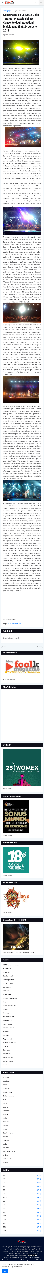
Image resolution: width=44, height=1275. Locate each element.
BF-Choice (6, 972)
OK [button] (5, 1271)
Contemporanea (8, 980)
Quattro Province (8, 1133)
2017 (22, 1201)
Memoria (6, 1013)
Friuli (4, 1099)
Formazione (7, 994)
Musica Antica (7, 1020)
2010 (22, 1175)
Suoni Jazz (6, 1050)
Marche (5, 1114)
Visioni (5, 1065)
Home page (7, 11)
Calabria (6, 1085)
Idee (4, 1002)
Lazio (5, 1103)
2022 (22, 1220)
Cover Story (7, 987)
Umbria (5, 1155)
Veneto (5, 1162)
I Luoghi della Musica (19, 11)
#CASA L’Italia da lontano (11, 965)
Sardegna (6, 1140)
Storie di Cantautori (9, 1042)
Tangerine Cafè (8, 1057)
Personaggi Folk (8, 1028)
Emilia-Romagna (8, 1096)
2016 (22, 1197)
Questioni (6, 1035)
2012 (22, 1183)
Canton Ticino (7, 1092)
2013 (22, 1186)
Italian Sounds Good (9, 1005)
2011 (22, 1179)
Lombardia (6, 1111)
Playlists (6, 1031)
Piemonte (6, 1125)
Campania (6, 1088)
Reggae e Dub (7, 1039)
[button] (2, 2)
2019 (22, 1209)
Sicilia (5, 1144)
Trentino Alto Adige (9, 1151)
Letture (5, 1009)
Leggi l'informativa (16, 1267)
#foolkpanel (7, 968)
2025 (22, 1231)
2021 (22, 1216)
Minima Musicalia (8, 1017)
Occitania (6, 1122)
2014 (22, 1190)
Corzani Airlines (8, 983)
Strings (5, 1046)
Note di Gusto (7, 1024)
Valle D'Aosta (7, 1159)
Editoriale (6, 991)
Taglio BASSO (7, 1054)
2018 (22, 1205)
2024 (22, 1227)
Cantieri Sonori (8, 976)
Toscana (6, 1148)
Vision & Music (8, 1061)
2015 (22, 1194)
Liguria (5, 1107)
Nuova (4, 647)
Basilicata (6, 1081)
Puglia (5, 1129)
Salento (5, 1136)
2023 (22, 1223)
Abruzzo (6, 1077)
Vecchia (39, 647)
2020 (22, 1212)
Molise (5, 1118)
